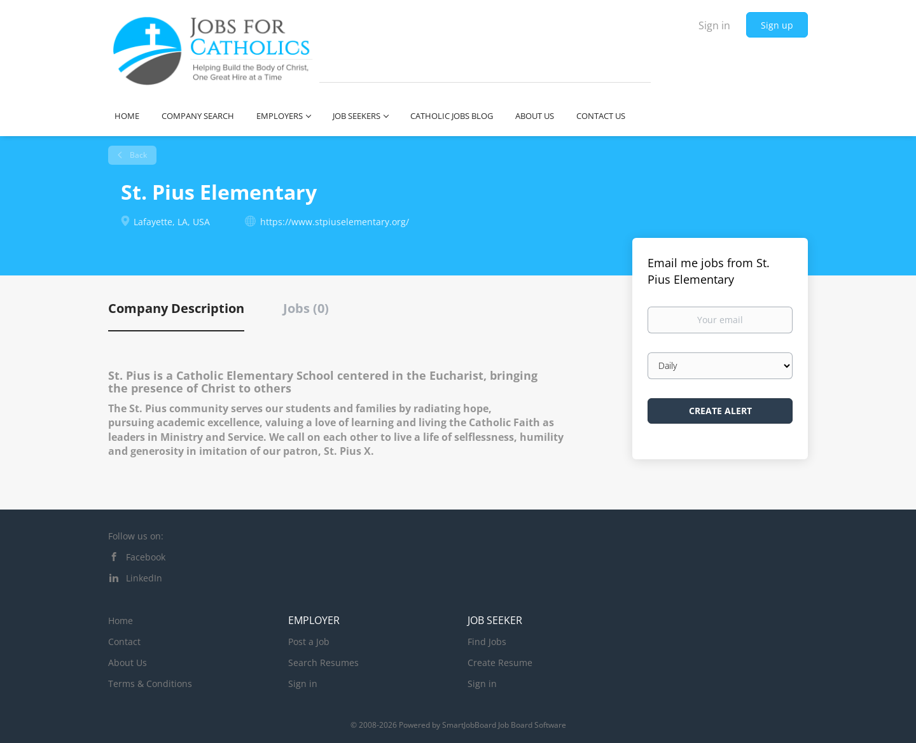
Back (137, 154)
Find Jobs (487, 641)
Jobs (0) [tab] (306, 308)
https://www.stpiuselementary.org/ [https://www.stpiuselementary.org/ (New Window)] (334, 222)
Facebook (145, 557)
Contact (124, 641)
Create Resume (500, 662)
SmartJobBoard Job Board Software (504, 724)
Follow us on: (135, 536)
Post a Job (309, 641)
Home (120, 621)
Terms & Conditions (150, 683)
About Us (127, 662)
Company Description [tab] (176, 308)
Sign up (777, 25)
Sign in (714, 25)
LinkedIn (144, 578)
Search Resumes (323, 662)
